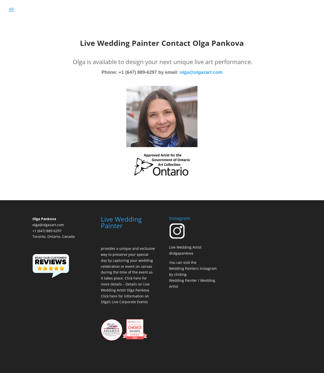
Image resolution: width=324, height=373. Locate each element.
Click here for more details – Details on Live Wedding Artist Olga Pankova (125, 284)
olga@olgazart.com (201, 72)
